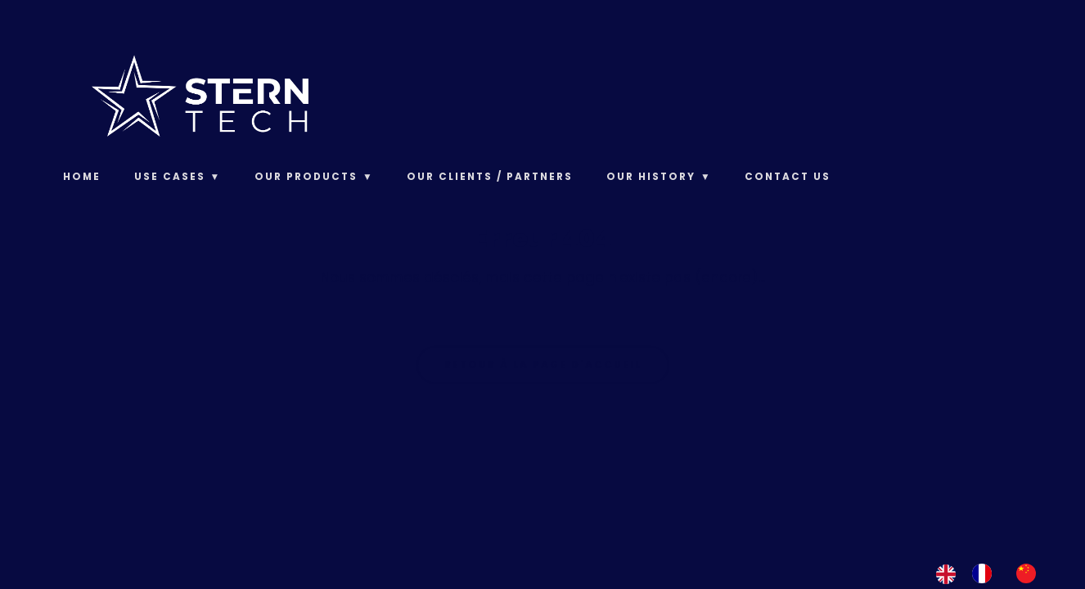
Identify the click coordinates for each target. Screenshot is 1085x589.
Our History (651, 176)
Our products (306, 176)
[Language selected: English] (994, 573)
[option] (986, 573)
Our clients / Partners (490, 176)
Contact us (788, 176)
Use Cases (169, 176)
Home (82, 176)
